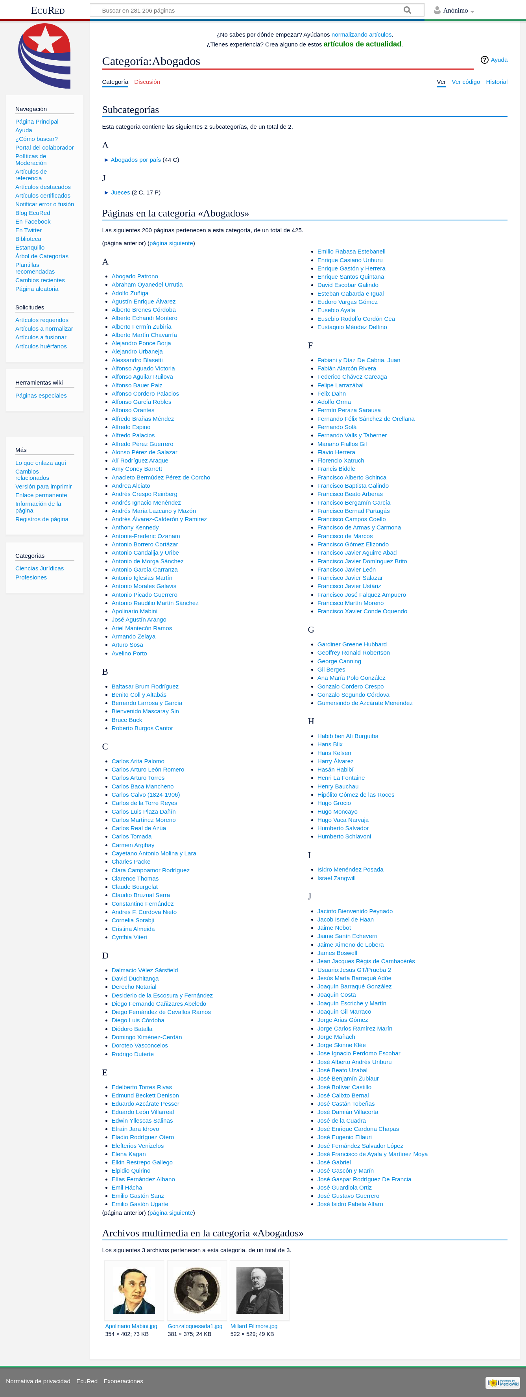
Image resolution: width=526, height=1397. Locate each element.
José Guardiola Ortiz (344, 1187)
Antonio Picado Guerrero (144, 594)
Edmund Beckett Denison (145, 1095)
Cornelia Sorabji (133, 920)
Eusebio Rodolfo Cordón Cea (356, 318)
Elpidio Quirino (131, 1170)
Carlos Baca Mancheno (143, 786)
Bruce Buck (127, 719)
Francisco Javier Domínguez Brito (362, 561)
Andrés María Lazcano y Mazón (154, 510)
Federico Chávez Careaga (352, 376)
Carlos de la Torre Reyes (144, 802)
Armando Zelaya (133, 636)
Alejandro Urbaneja (137, 351)
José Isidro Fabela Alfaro (350, 1204)
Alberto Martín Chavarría (144, 334)
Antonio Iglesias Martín (142, 577)
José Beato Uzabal (342, 1070)
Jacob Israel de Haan (345, 919)
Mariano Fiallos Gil (342, 443)
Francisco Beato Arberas (350, 493)
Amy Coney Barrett (137, 468)
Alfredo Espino (131, 427)
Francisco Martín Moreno (350, 603)
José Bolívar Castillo (344, 1087)
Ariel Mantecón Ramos (142, 628)
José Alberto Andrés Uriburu (354, 1061)
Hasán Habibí (335, 769)
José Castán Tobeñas (346, 1103)
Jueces (120, 192)
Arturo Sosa (127, 644)
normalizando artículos (362, 34)
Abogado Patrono (135, 276)
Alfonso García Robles (142, 401)
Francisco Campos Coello (351, 519)
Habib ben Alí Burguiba (347, 736)
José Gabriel (334, 1162)
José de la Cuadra (341, 1120)
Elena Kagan (129, 1154)
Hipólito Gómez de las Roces (356, 794)
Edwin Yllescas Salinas (142, 1120)
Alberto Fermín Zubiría (142, 326)
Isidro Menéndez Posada (350, 869)
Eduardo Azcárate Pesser (145, 1103)
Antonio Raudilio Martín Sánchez (155, 603)
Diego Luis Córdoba (138, 1020)
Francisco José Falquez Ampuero (361, 594)
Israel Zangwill (336, 878)
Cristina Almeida (133, 928)
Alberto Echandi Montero (144, 318)
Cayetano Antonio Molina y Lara (154, 853)
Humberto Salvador (343, 828)
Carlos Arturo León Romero (148, 769)
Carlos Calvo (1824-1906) (146, 794)
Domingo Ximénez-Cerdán (147, 1037)
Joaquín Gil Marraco (344, 1011)
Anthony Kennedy (135, 527)
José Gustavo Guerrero (348, 1195)
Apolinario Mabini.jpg (131, 1326)
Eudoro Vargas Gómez (347, 301)
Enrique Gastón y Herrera (351, 268)
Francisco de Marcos (345, 536)
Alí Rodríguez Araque (140, 460)
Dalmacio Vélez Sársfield (145, 970)
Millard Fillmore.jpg (254, 1326)
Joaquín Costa (336, 994)
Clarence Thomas (135, 878)
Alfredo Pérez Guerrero (142, 443)
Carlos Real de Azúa (139, 828)
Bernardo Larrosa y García (147, 702)
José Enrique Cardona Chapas (358, 1128)
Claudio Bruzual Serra (141, 895)
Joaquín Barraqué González (354, 986)
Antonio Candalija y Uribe (145, 552)
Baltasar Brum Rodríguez (145, 686)
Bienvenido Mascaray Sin (145, 711)
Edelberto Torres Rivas (142, 1087)
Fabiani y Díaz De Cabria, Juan (358, 360)
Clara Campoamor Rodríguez (151, 870)
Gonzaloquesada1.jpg (195, 1326)
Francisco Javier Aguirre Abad (357, 552)
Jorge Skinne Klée (341, 1045)
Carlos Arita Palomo (138, 761)
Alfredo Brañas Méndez (143, 418)
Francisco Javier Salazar (350, 577)
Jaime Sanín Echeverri (347, 936)
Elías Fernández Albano (143, 1179)
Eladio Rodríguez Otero (143, 1137)
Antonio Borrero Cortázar (145, 544)
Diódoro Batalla (132, 1028)
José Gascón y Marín (345, 1170)
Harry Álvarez (335, 761)
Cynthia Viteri (129, 937)
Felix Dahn (331, 393)
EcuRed (48, 10)
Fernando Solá (337, 427)
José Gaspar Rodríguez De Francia (364, 1179)
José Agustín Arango (139, 619)
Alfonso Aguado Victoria (143, 368)
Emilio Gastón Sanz (138, 1195)
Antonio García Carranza (145, 569)
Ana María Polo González (351, 677)
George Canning (339, 661)
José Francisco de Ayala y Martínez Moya (372, 1154)
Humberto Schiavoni (344, 836)
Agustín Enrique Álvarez (144, 301)
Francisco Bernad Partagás (353, 510)
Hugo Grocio (334, 802)
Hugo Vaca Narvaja (343, 819)
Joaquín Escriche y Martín (352, 1003)
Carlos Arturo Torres (138, 777)
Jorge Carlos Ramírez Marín (355, 1028)
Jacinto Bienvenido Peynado (355, 911)
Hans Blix (330, 744)
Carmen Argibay (133, 845)
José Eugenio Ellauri (344, 1137)
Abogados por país (136, 159)
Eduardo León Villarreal (143, 1111)
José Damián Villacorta (347, 1111)
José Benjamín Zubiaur (348, 1078)
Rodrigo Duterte (133, 1054)
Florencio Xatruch (340, 460)
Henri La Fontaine (341, 777)
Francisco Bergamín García (354, 502)
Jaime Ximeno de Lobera (350, 944)
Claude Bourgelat (135, 886)
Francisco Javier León (346, 569)
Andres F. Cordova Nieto (144, 912)
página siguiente (171, 243)
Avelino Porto (129, 653)
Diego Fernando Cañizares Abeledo (159, 1003)
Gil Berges (331, 669)
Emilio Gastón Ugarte (140, 1204)
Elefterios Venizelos (138, 1145)
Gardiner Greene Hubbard (352, 644)
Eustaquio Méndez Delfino (352, 327)
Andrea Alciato (131, 485)
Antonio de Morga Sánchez (148, 561)
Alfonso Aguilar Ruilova (142, 376)
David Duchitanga (135, 978)
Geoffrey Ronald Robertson (353, 652)
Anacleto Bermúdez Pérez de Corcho (161, 477)
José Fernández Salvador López (360, 1145)
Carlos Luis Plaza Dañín (144, 811)
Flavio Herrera (336, 452)
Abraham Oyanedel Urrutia (147, 284)
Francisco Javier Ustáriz (349, 586)
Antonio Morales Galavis (144, 586)
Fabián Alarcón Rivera (346, 368)
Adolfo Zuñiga (130, 293)
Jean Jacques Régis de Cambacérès (366, 961)
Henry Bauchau (338, 786)
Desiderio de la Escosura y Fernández (162, 995)
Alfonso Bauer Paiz (137, 385)
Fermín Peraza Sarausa (349, 410)
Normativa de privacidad (38, 1381)
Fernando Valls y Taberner (352, 435)
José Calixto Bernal (343, 1095)
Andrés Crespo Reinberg (144, 493)
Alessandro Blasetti (137, 360)
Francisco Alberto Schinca (352, 477)
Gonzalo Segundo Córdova (353, 694)
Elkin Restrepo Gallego (142, 1162)
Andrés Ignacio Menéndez (146, 502)
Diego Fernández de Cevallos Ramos (161, 1011)
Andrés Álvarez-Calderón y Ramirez (159, 519)
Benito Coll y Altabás (139, 694)
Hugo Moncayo (337, 811)
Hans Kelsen (334, 752)
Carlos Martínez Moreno (144, 819)
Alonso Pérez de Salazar (144, 452)
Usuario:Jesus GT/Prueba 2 (354, 969)
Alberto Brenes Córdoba (144, 309)
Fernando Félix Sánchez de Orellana (366, 418)
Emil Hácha (127, 1187)
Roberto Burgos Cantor (142, 728)
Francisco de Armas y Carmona (359, 527)
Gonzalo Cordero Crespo (350, 686)
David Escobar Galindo (347, 284)
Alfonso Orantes (133, 410)
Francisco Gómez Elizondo (353, 544)
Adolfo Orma (334, 401)
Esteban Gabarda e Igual (350, 293)
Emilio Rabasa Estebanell (351, 251)
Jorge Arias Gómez (342, 1019)
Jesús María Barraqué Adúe (354, 978)
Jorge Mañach (336, 1036)
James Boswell (337, 952)
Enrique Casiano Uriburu (350, 260)
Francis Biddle (336, 468)
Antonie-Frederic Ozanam (146, 536)
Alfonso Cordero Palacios (145, 393)
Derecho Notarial (134, 986)
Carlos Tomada (132, 836)
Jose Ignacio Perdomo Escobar (358, 1053)
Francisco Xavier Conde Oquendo (362, 611)
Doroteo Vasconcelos (140, 1045)
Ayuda (499, 59)
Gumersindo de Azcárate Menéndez (365, 702)
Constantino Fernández (143, 903)
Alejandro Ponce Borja (141, 343)
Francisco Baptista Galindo (353, 485)
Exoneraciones (123, 1381)
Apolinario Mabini (135, 611)
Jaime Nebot (334, 927)
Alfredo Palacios (133, 435)
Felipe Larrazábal (340, 385)
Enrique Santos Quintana (350, 276)
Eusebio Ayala (336, 310)
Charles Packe (131, 861)
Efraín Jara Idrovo (135, 1128)
